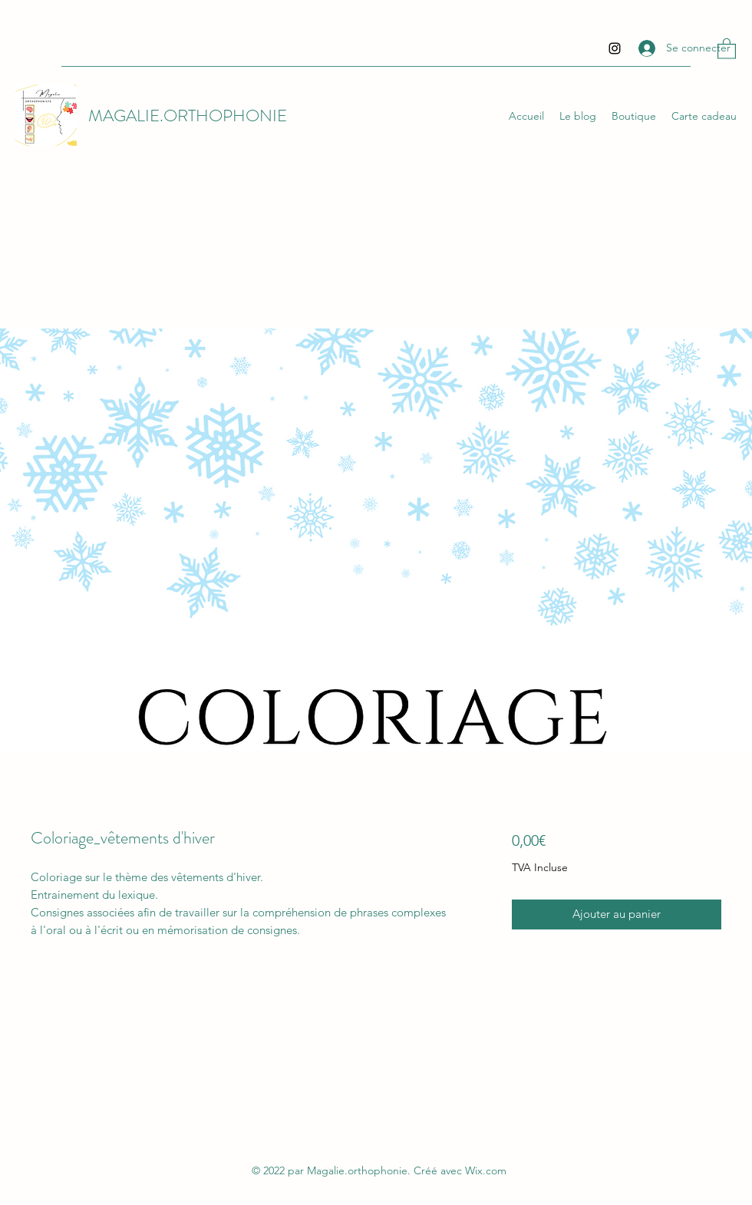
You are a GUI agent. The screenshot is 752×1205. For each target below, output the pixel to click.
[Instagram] (614, 48)
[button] (726, 48)
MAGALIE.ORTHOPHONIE (187, 115)
